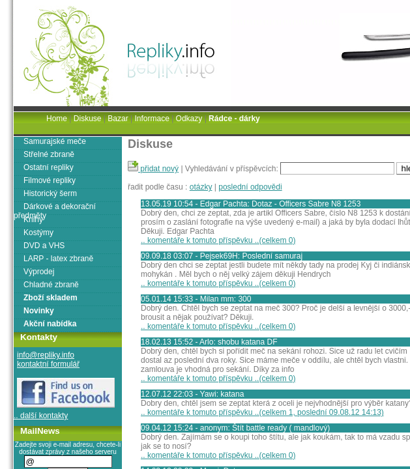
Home (56, 118)
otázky (201, 187)
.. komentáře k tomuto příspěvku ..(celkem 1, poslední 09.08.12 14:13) (262, 412)
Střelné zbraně (48, 154)
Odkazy (189, 118)
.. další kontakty (41, 415)
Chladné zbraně (51, 284)
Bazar (118, 118)
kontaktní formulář (48, 364)
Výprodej (38, 271)
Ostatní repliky (48, 167)
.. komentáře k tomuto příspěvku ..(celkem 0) (218, 240)
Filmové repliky (49, 180)
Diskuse (88, 118)
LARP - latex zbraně (58, 258)
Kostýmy (38, 232)
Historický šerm (50, 193)
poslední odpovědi (250, 187)
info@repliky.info (45, 355)
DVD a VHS (44, 245)
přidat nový (153, 168)
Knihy (33, 219)
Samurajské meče (54, 141)
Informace (151, 118)
